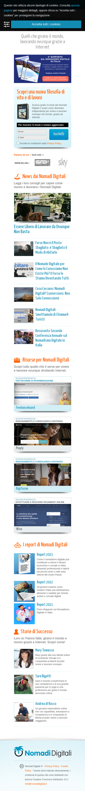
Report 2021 (45, 605)
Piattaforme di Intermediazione (34, 381)
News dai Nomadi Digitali (44, 176)
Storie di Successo (36, 631)
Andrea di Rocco (45, 704)
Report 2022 (45, 582)
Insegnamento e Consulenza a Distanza (39, 421)
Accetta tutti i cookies (46, 24)
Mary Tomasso (44, 650)
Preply (19, 448)
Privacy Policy (54, 143)
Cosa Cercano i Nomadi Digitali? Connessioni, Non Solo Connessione (52, 293)
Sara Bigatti (43, 676)
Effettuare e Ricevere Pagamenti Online (40, 502)
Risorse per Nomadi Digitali (46, 360)
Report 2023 (45, 555)
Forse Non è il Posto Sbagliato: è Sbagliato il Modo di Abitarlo (51, 247)
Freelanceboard (25, 407)
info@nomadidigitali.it (36, 784)
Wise (19, 529)
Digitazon (22, 488)
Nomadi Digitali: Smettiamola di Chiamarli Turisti (51, 314)
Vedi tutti (36, 155)
